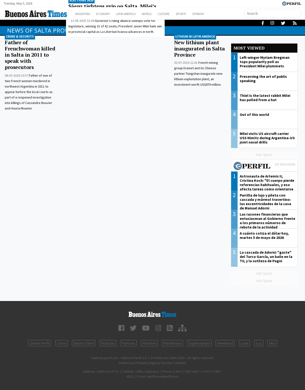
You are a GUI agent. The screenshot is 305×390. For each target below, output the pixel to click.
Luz (259, 343)
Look (244, 343)
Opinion (214, 14)
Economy (107, 14)
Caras (61, 343)
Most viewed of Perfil (264, 167)
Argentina (84, 14)
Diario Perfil (39, 343)
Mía (272, 343)
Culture (175, 14)
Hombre (149, 343)
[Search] (272, 13)
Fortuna (128, 343)
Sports (195, 14)
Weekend (225, 343)
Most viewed (249, 48)
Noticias (108, 343)
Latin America (132, 14)
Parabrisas (172, 343)
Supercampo (199, 343)
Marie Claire (84, 343)
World (156, 14)
